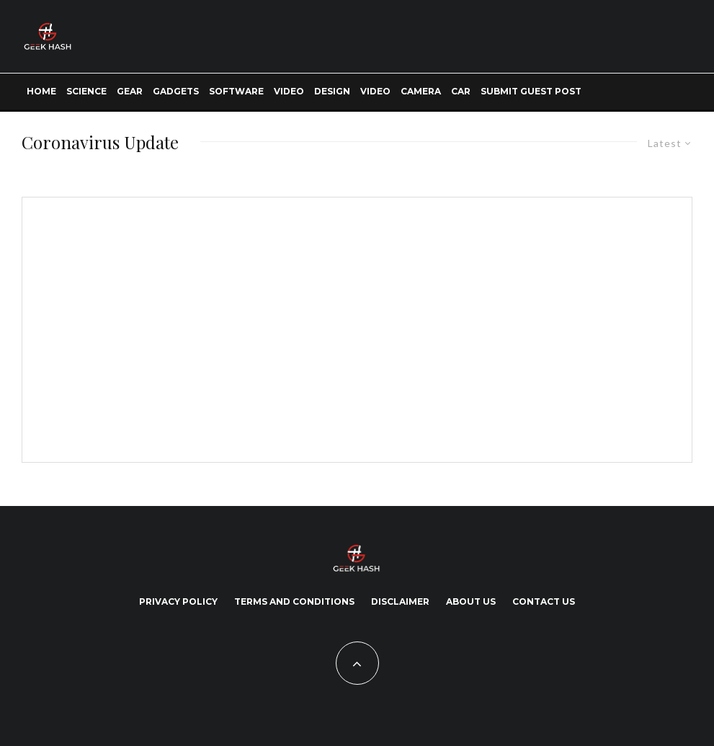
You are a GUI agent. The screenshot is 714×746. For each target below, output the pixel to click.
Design (332, 91)
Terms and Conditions (294, 601)
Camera (421, 91)
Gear (130, 91)
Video (289, 91)
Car (460, 91)
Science (86, 91)
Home (41, 91)
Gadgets (176, 91)
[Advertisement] (152, 327)
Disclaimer (400, 601)
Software (236, 91)
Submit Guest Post (531, 91)
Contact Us (543, 601)
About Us (471, 601)
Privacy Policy (178, 601)
